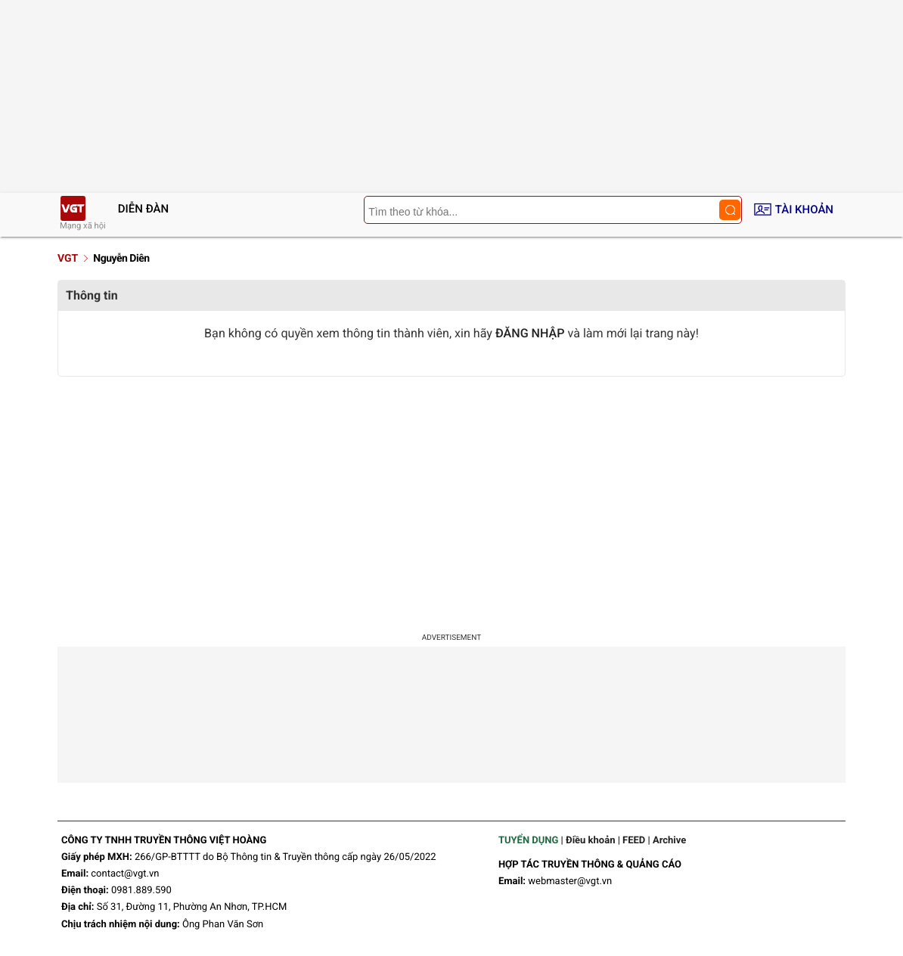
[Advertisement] (451, 498)
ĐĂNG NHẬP (530, 333)
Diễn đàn (143, 209)
